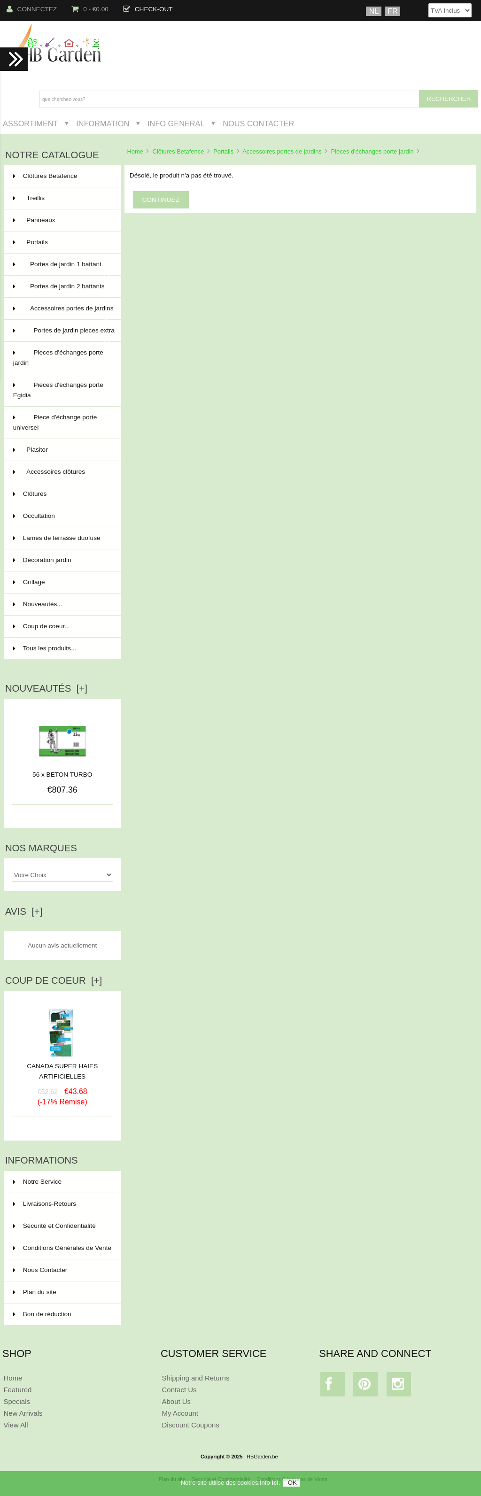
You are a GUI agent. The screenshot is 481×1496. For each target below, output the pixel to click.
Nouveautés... (37, 604)
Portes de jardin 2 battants (61, 290)
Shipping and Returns (196, 1378)
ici (275, 1482)
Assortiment (30, 123)
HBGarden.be (262, 1456)
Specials (16, 1401)
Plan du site (34, 1292)
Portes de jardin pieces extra (64, 334)
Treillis (61, 198)
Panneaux (61, 220)
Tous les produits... (44, 648)
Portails (223, 151)
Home (135, 151)
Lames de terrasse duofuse (61, 541)
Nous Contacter (258, 123)
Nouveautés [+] (46, 688)
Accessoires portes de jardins (282, 151)
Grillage (61, 582)
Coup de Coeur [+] (53, 980)
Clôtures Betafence (178, 151)
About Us (176, 1401)
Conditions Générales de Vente (62, 1247)
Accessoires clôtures (61, 472)
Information (102, 123)
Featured (17, 1390)
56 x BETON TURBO (62, 774)
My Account (180, 1413)
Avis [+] (24, 911)
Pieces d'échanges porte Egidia (61, 391)
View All (15, 1425)
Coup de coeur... (41, 626)
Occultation (61, 516)
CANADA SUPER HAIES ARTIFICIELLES (62, 1068)
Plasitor (61, 450)
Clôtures (61, 494)
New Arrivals (22, 1413)
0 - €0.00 (90, 9)
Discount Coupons (190, 1425)
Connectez (32, 9)
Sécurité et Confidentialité (54, 1225)
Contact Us (179, 1390)
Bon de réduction (42, 1314)
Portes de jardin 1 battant (61, 268)
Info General (175, 123)
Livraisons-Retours (44, 1203)
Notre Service (37, 1181)
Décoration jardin (61, 560)
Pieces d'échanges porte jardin (372, 151)
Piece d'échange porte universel (61, 423)
